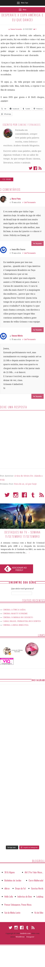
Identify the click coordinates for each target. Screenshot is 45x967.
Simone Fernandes (29, 124)
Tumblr (33, 495)
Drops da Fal (20, 888)
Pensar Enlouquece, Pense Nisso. (18, 904)
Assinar (40, 168)
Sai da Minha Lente (12, 912)
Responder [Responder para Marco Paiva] (39, 243)
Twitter (30, 168)
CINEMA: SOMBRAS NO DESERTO (18, 617)
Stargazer (30, 937)
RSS (41, 495)
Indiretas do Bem (24, 896)
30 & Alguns (9, 872)
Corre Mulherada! (36, 880)
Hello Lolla (8, 896)
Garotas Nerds (37, 888)
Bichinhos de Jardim (12, 880)
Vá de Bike (38, 912)
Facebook (35, 168)
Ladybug (39, 896)
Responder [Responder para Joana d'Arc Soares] (39, 329)
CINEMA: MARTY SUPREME (15, 613)
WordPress (20, 937)
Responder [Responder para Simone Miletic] (39, 396)
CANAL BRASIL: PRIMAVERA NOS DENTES (22, 621)
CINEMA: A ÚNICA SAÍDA (14, 610)
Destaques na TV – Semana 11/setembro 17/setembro (22, 534)
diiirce (7, 888)
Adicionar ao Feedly (19, 569)
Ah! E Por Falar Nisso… (34, 872)
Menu (24, 9)
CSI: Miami (7, 179)
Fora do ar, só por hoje (25, 484)
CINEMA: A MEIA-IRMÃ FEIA (15, 625)
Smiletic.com (25, 933)
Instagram (15, 495)
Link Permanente (30, 202)
